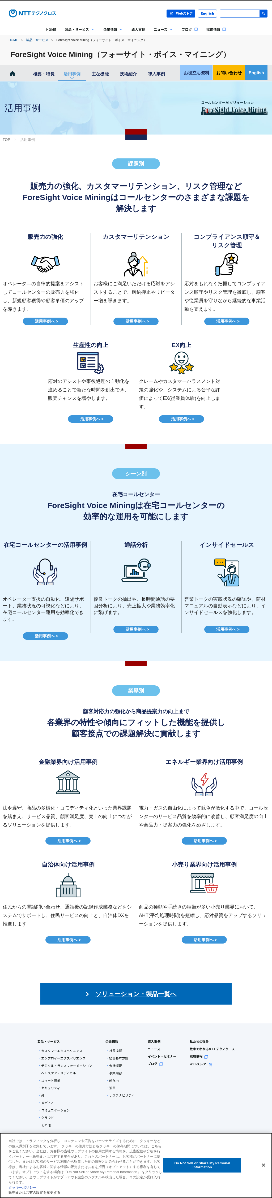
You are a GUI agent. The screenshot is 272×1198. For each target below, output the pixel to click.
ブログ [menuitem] (190, 29)
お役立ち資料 (196, 73)
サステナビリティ (121, 1095)
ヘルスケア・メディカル (58, 1073)
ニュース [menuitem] (161, 33)
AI (42, 1095)
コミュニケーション (55, 1110)
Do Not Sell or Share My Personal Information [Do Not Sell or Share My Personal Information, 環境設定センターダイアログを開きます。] (202, 1165)
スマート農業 (50, 1080)
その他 (46, 1125)
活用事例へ (45, 321)
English (207, 13)
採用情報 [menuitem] (216, 29)
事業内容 (115, 1073)
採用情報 (199, 1056)
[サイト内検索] (243, 14)
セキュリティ (50, 1087)
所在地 (114, 1080)
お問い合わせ (229, 73)
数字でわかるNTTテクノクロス (212, 1048)
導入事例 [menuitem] (138, 29)
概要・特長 (43, 74)
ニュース (154, 1048)
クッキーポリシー (22, 1188)
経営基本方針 (118, 1058)
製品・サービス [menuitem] (78, 33)
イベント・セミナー (162, 1056)
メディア (47, 1102)
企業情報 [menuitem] (111, 33)
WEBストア (201, 1064)
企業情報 (111, 1041)
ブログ (155, 1063)
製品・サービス (37, 40)
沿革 (112, 1087)
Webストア (181, 13)
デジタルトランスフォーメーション (66, 1065)
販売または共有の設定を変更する (34, 1193)
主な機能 (100, 74)
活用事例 (71, 74)
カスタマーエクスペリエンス (61, 1050)
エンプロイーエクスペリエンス (63, 1058)
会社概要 (115, 1065)
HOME (13, 40)
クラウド (47, 1117)
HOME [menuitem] (51, 29)
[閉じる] (263, 1165)
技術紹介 (128, 74)
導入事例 (156, 74)
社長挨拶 (115, 1050)
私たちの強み (199, 1041)
